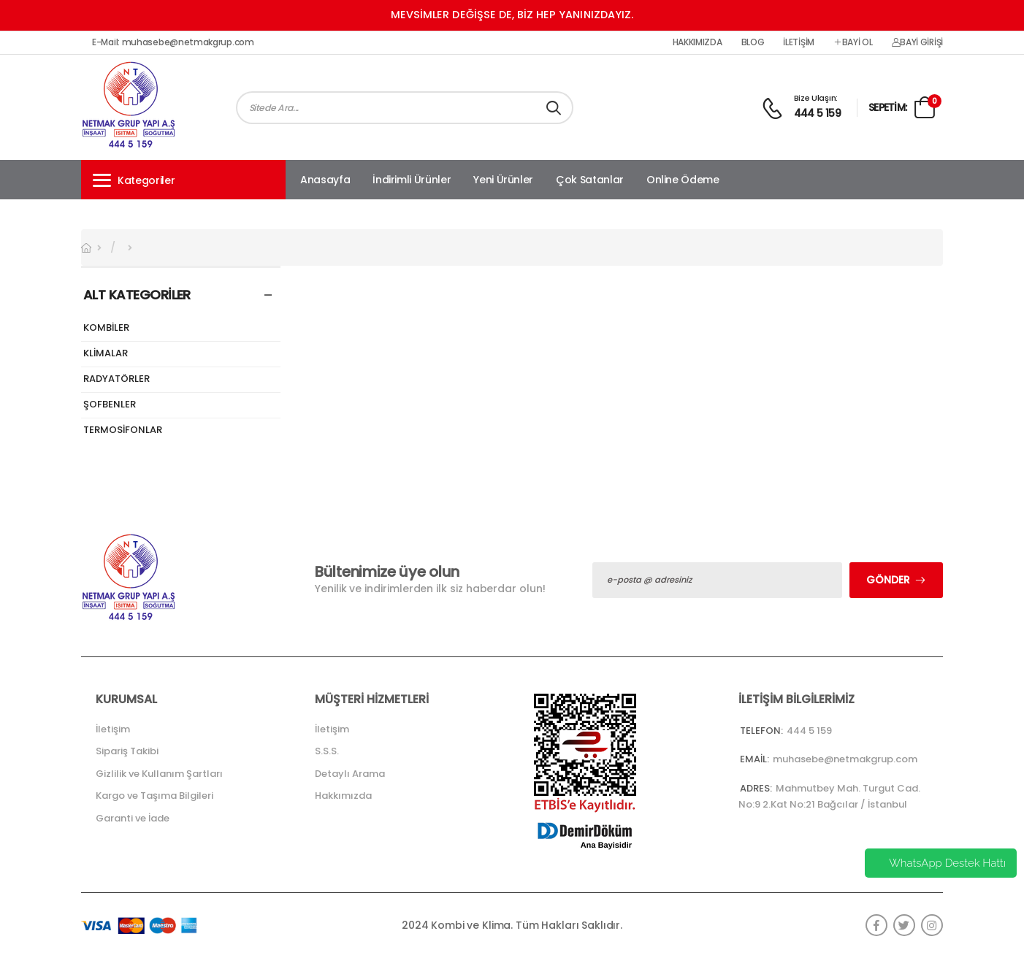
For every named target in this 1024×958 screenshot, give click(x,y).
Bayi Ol (853, 42)
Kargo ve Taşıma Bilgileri (154, 795)
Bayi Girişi (917, 42)
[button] (183, 179)
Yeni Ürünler (503, 179)
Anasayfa (325, 179)
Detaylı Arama (350, 774)
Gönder (888, 579)
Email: (754, 759)
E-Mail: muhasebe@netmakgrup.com (173, 42)
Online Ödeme (682, 179)
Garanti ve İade (132, 818)
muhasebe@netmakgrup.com (845, 759)
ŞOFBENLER (109, 405)
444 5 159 (817, 113)
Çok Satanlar (590, 179)
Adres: (756, 788)
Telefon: (761, 730)
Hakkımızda (697, 42)
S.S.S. (327, 751)
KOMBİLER (106, 328)
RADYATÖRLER (116, 379)
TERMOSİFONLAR (122, 430)
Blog (753, 42)
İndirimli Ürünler (411, 179)
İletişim (798, 42)
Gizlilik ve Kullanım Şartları (159, 774)
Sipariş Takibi (127, 751)
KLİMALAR (105, 354)
